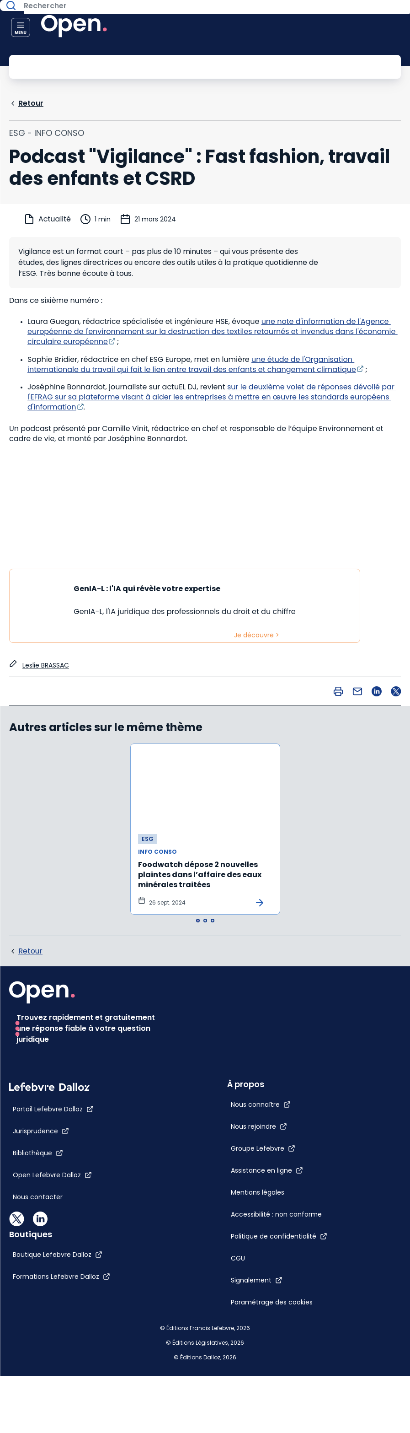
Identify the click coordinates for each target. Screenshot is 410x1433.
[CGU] (202, 1128)
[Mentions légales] (222, 1062)
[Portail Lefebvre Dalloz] (53, 1254)
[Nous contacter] (37, 1342)
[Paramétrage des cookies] (244, 1172)
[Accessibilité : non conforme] (241, 1084)
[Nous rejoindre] (224, 996)
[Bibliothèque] (38, 1298)
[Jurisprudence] (41, 1276)
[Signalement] (221, 1150)
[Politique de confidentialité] (244, 1106)
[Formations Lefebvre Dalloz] (244, 1271)
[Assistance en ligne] (232, 1040)
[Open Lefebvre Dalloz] (52, 1320)
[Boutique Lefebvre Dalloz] (240, 1249)
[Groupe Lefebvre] (228, 1018)
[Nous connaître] (225, 974)
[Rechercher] (184, 66)
